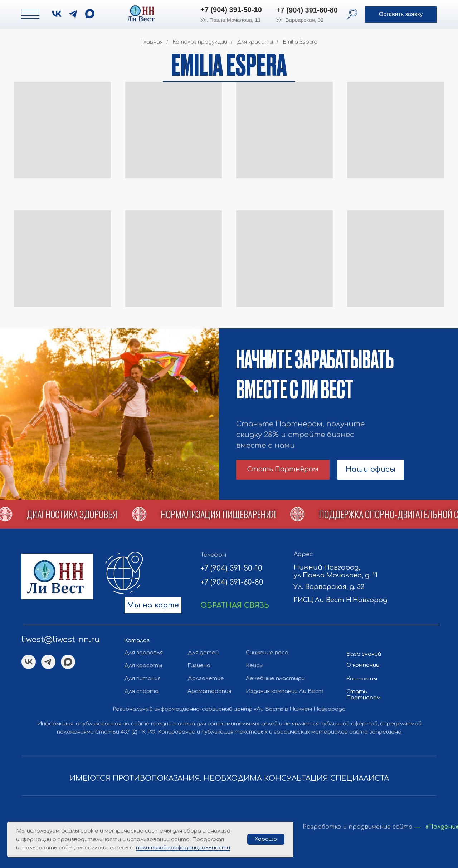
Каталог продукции (200, 42)
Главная (152, 42)
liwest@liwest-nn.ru (60, 639)
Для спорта (141, 691)
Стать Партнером (363, 695)
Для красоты (255, 42)
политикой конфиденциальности (183, 848)
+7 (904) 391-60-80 (307, 10)
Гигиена (198, 666)
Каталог (137, 641)
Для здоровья (143, 653)
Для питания (142, 678)
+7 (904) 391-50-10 (231, 10)
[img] (90, 14)
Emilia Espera (300, 42)
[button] (401, 14)
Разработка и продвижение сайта (358, 827)
